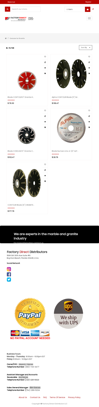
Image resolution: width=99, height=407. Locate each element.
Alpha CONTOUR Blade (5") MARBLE (65, 97)
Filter (10, 48)
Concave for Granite (17, 38)
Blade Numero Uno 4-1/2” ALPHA (65, 151)
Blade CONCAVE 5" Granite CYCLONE (21, 151)
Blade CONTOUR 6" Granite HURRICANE (21, 97)
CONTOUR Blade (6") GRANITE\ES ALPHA (21, 205)
